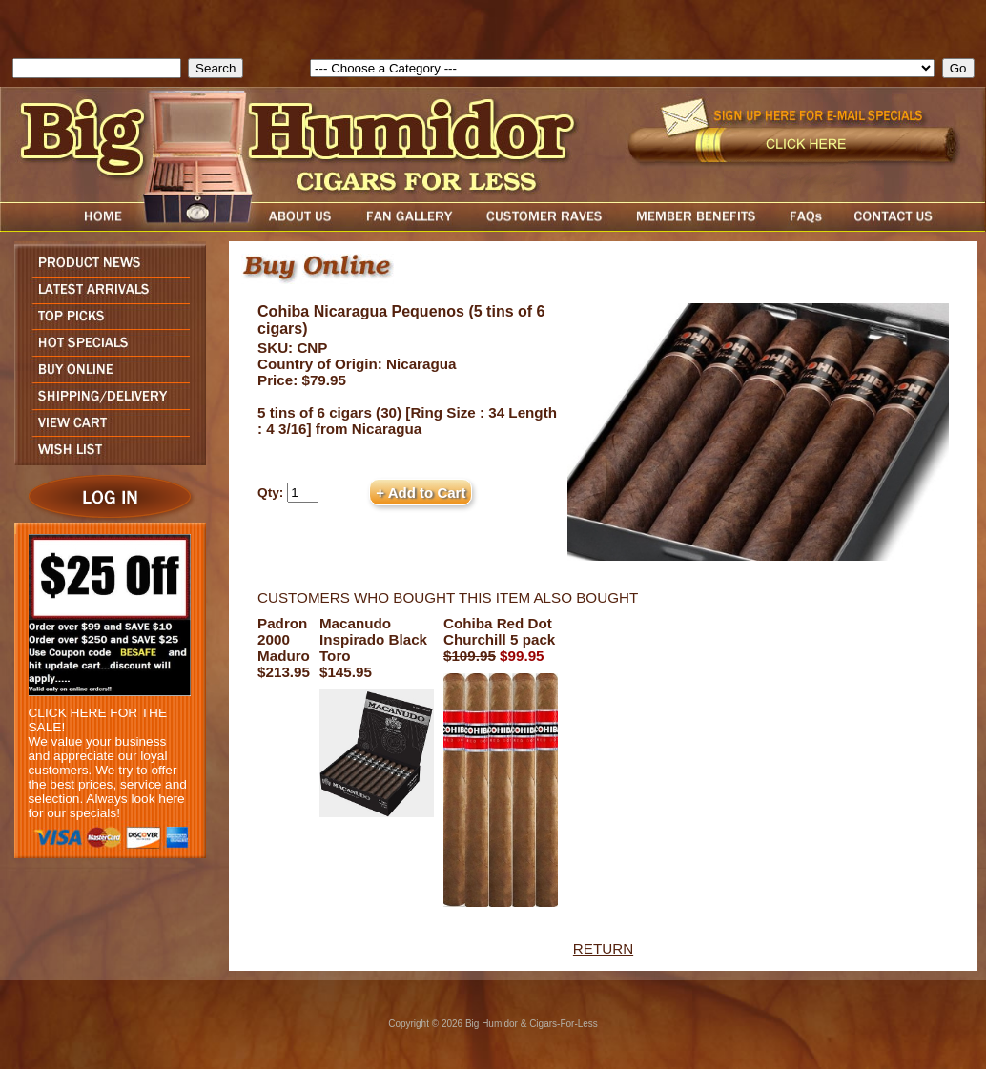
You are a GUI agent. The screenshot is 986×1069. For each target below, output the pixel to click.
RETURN (603, 948)
